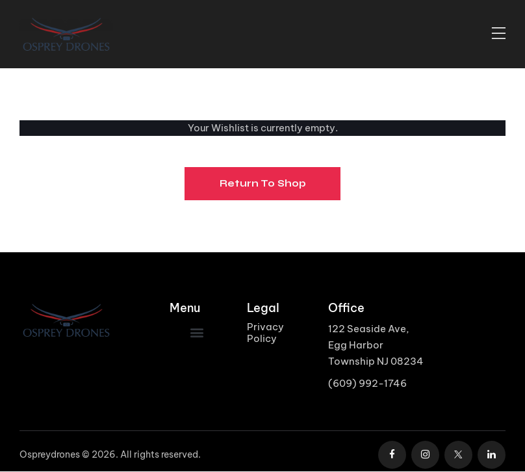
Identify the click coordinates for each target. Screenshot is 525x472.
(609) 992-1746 (367, 383)
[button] (196, 332)
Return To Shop (263, 183)
